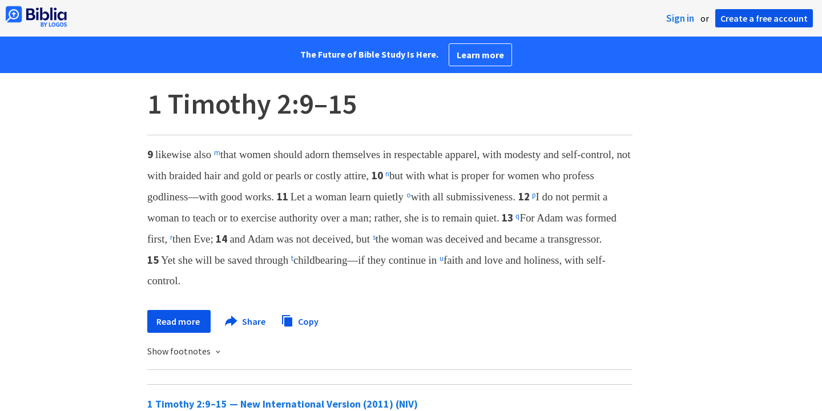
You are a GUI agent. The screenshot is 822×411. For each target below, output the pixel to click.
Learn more (480, 55)
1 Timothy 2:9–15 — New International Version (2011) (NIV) (282, 403)
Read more (179, 321)
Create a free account (764, 18)
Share (245, 321)
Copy (300, 320)
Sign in (680, 18)
